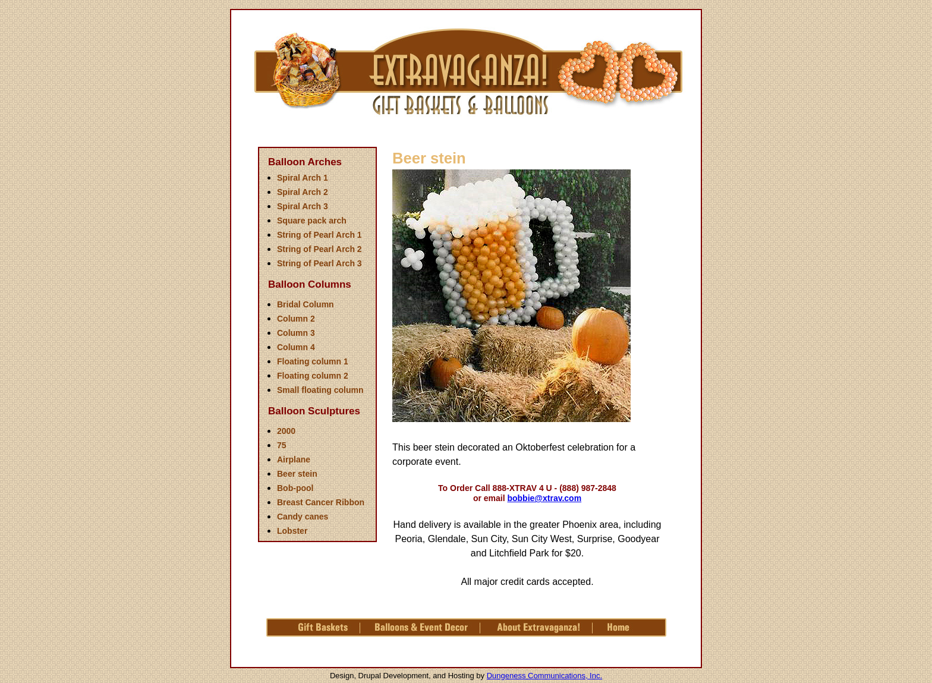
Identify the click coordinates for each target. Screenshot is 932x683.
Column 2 (296, 318)
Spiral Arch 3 (302, 206)
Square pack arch (312, 220)
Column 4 (296, 347)
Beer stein (297, 474)
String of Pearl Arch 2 (319, 249)
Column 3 (296, 333)
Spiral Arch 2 (302, 192)
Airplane (293, 459)
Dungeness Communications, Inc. (544, 675)
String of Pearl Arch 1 (319, 235)
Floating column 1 (312, 361)
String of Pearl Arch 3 (319, 263)
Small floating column (320, 390)
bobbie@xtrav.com (544, 498)
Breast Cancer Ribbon (320, 502)
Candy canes (302, 516)
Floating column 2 (312, 375)
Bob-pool (295, 488)
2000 (286, 431)
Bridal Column (305, 304)
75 (281, 445)
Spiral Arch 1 (302, 177)
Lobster (292, 531)
